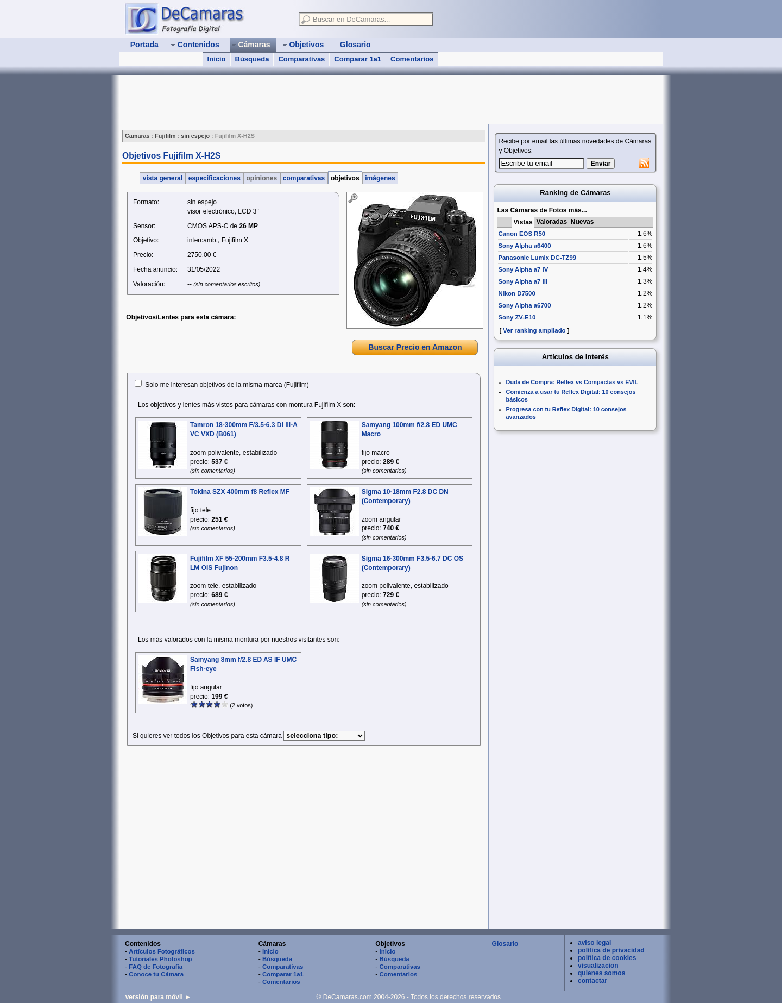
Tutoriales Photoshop (160, 959)
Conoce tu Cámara (156, 974)
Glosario (505, 944)
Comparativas (301, 59)
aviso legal (594, 942)
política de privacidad (611, 950)
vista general (162, 178)
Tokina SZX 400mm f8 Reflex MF (239, 492)
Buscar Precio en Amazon (415, 347)
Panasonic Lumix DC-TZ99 (537, 257)
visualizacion (598, 965)
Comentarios (411, 59)
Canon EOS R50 (521, 233)
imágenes (380, 178)
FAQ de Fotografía (155, 966)
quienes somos (601, 973)
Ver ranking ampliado (534, 330)
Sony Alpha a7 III (522, 281)
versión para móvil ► (158, 997)
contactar (592, 981)
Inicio (216, 59)
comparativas (304, 178)
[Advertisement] (317, 99)
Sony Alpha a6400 (524, 245)
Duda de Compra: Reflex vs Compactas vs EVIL (572, 382)
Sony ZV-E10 (516, 317)
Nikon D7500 (516, 293)
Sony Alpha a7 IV (523, 269)
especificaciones (214, 178)
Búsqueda (252, 59)
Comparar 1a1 (357, 59)
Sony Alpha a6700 (524, 305)
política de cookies (607, 958)
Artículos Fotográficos (162, 951)
